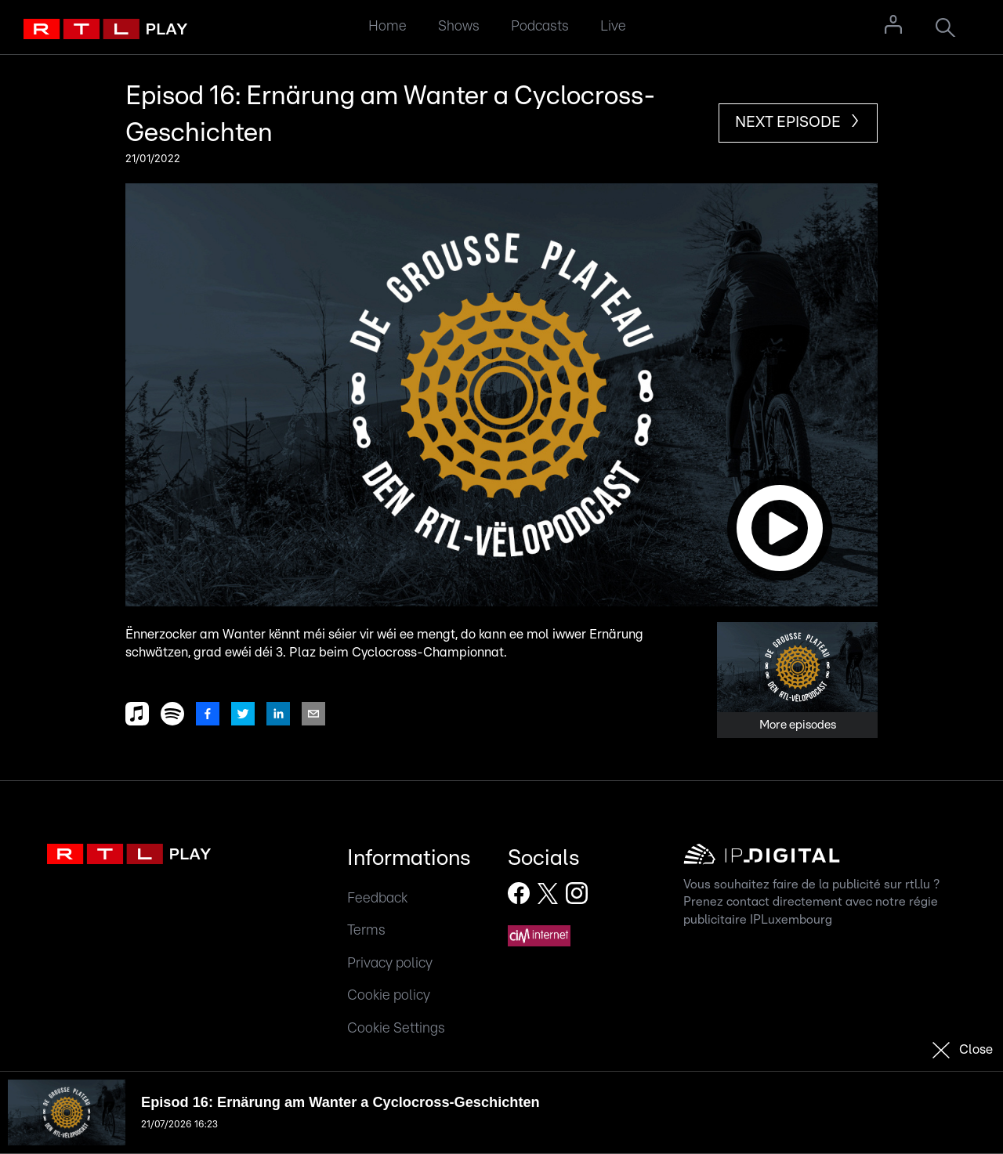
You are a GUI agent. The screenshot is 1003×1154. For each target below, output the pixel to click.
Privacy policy (390, 963)
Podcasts (540, 26)
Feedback (377, 898)
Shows (459, 26)
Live (613, 26)
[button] (501, 394)
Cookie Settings (396, 1028)
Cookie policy (388, 995)
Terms (366, 930)
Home (387, 26)
